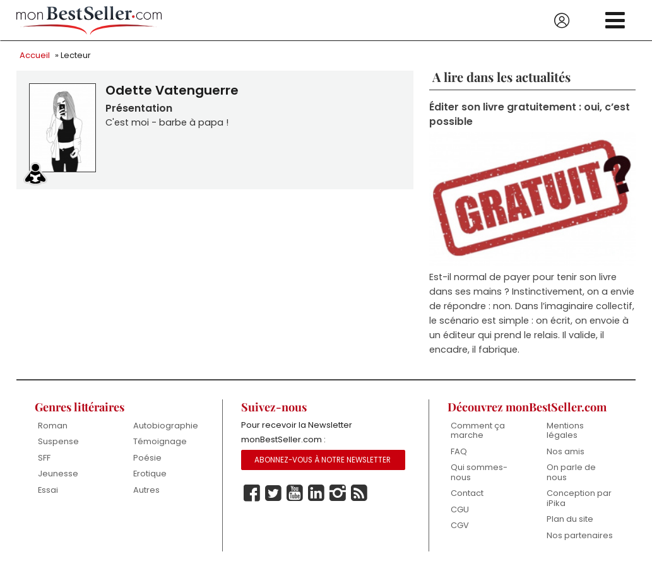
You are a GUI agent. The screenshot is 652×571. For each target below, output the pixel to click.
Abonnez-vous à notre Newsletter (322, 460)
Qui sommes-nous (479, 472)
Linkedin (316, 493)
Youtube (294, 493)
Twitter (273, 493)
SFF (44, 458)
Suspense (58, 441)
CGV (460, 526)
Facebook (251, 493)
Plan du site (570, 520)
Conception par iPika (579, 499)
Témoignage (160, 441)
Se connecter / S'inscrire (561, 20)
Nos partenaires (580, 535)
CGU (460, 509)
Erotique (150, 474)
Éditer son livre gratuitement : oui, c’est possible (529, 114)
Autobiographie (165, 426)
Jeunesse (58, 474)
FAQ (459, 451)
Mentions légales (565, 431)
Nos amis (565, 451)
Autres (146, 490)
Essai (48, 490)
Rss (359, 493)
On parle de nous (571, 472)
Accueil (35, 55)
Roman (53, 426)
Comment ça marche (478, 431)
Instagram (337, 493)
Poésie (147, 458)
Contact (467, 494)
